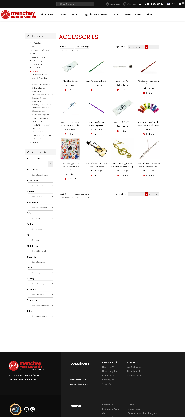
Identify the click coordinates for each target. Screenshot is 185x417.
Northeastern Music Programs (143, 413)
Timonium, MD (134, 371)
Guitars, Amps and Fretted (40, 50)
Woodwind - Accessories (41, 135)
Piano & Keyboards (37, 64)
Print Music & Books (38, 68)
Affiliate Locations (78, 383)
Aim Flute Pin (122, 81)
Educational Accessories (41, 84)
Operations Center (78, 379)
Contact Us (107, 404)
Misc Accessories (38, 111)
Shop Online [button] (48, 14)
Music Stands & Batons (40, 118)
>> (157, 47)
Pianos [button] (118, 14)
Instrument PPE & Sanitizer (42, 94)
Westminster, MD (135, 375)
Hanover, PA (108, 366)
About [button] (150, 14)
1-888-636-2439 (17, 379)
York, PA (106, 383)
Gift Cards (34, 142)
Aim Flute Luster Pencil (96, 81)
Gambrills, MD (134, 366)
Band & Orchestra (37, 53)
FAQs (131, 404)
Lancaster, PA (108, 375)
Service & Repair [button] (134, 14)
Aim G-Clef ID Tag (122, 122)
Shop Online (36, 36)
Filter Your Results (39, 152)
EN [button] (171, 3)
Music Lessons (135, 409)
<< (129, 47)
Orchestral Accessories (41, 121)
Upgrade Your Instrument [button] (96, 14)
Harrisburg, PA (109, 371)
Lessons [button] (75, 14)
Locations (115, 3)
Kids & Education (36, 139)
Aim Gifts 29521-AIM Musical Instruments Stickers (70, 166)
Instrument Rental (111, 409)
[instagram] (32, 409)
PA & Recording (36, 61)
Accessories (34, 71)
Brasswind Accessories (40, 74)
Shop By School (36, 43)
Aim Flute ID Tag (70, 81)
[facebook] (26, 409)
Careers (106, 413)
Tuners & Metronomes (40, 132)
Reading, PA (108, 379)
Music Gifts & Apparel (40, 114)
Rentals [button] (62, 14)
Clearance (33, 46)
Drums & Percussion (37, 57)
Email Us (31, 379)
